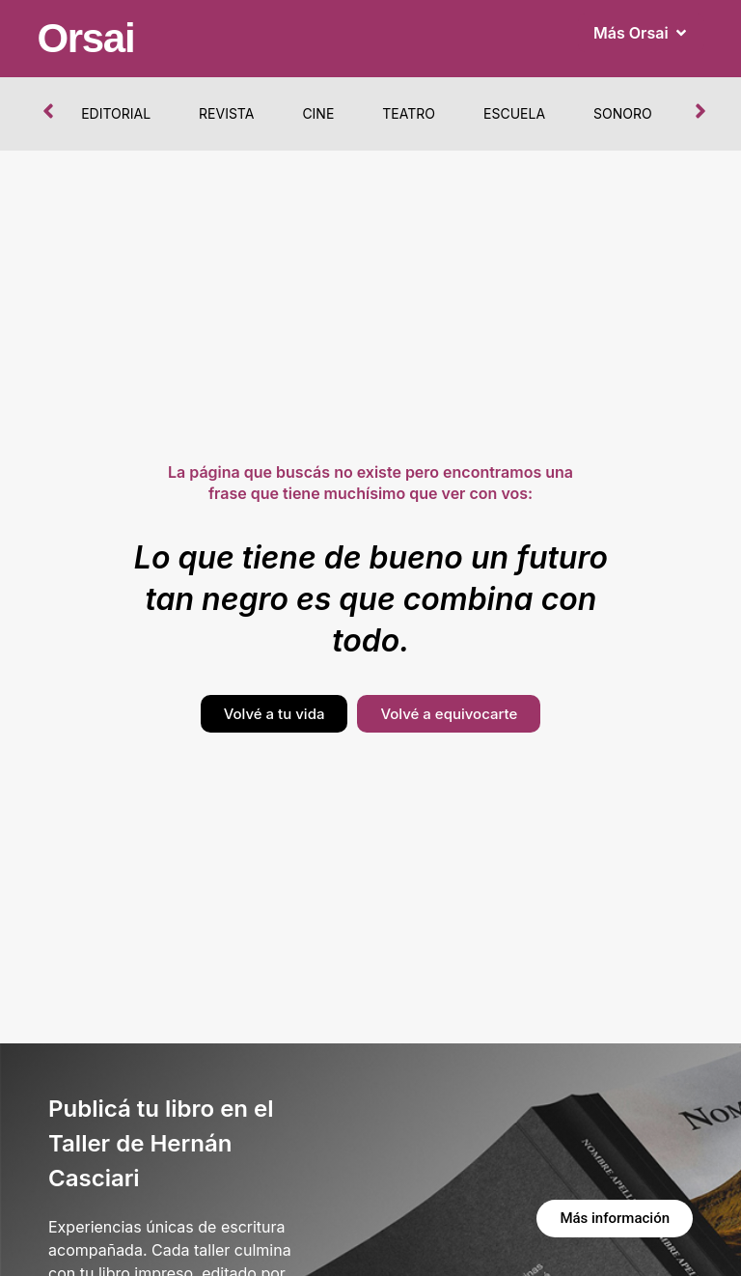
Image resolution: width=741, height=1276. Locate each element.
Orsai (85, 38)
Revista (226, 113)
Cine (318, 113)
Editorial (116, 113)
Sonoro (622, 113)
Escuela (514, 113)
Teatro (408, 113)
